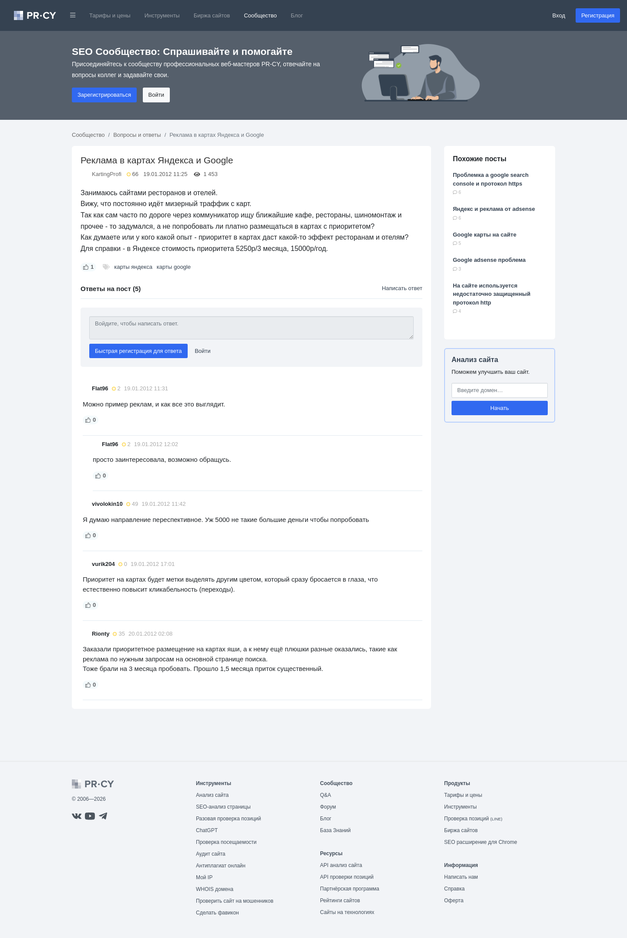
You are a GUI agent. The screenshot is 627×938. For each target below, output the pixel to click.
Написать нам (461, 877)
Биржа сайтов (212, 15)
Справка (454, 889)
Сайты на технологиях (347, 912)
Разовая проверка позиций (228, 819)
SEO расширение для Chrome (480, 842)
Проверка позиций (473, 819)
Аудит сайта (210, 854)
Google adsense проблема (489, 260)
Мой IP (204, 877)
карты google (174, 267)
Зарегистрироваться (104, 94)
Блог (297, 15)
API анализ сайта (341, 865)
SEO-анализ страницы (223, 807)
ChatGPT (207, 830)
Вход (559, 15)
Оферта (453, 900)
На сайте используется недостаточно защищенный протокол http (491, 294)
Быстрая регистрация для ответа (138, 351)
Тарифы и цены (110, 15)
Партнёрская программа (349, 889)
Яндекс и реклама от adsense (494, 209)
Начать (499, 408)
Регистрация (597, 15)
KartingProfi (106, 174)
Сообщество (260, 15)
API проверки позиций (347, 877)
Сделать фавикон (217, 913)
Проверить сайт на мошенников (234, 901)
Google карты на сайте (484, 234)
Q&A (325, 795)
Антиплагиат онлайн (221, 866)
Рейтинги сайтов (340, 900)
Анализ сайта (475, 359)
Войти (156, 94)
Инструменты (162, 15)
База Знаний (335, 830)
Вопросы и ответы (137, 135)
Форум (328, 807)
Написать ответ (402, 288)
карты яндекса (133, 267)
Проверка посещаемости (226, 842)
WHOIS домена (214, 889)
